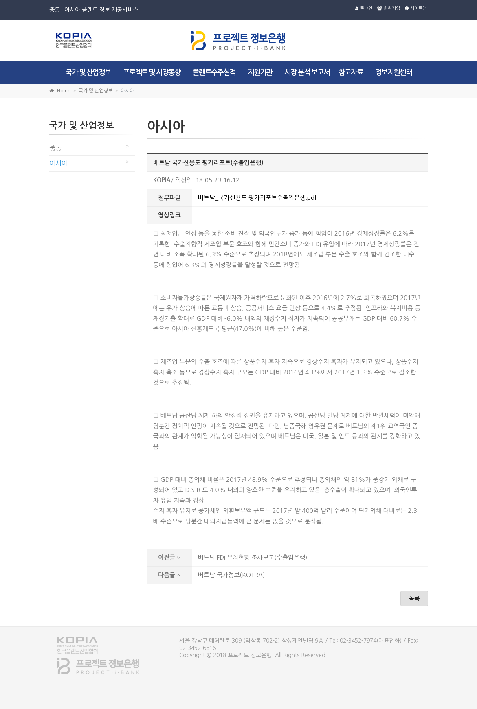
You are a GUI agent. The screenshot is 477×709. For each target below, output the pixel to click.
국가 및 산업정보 (88, 72)
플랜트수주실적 (214, 72)
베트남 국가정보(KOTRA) (231, 575)
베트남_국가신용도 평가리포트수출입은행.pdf (257, 198)
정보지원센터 (393, 72)
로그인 (363, 8)
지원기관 (260, 72)
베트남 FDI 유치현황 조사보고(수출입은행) (252, 557)
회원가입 (388, 8)
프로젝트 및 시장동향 (151, 72)
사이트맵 (415, 8)
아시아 (58, 163)
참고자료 (351, 72)
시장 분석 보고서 (307, 72)
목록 (414, 598)
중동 (55, 147)
